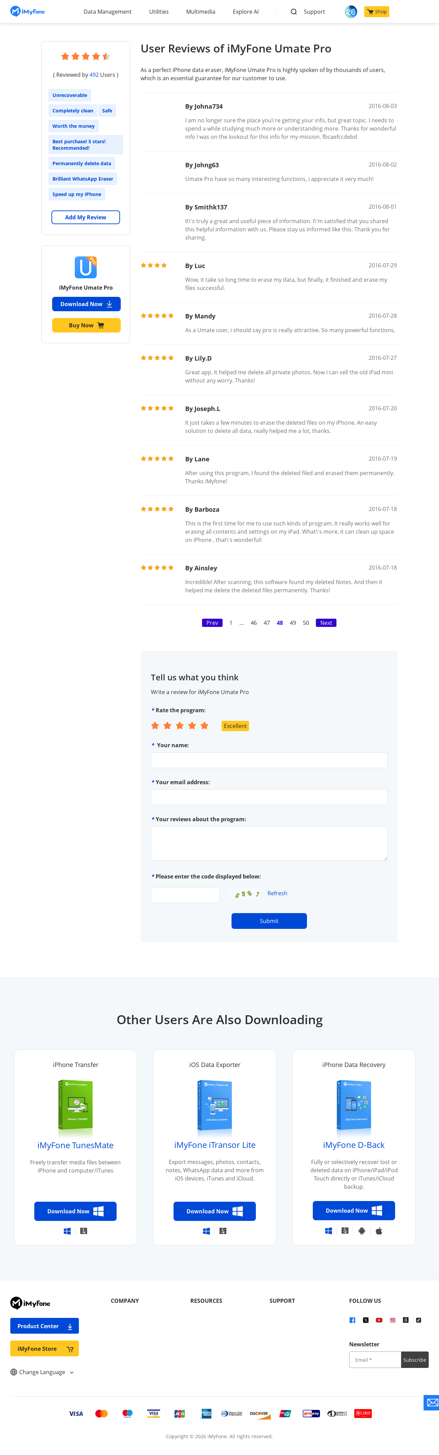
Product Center (45, 1326)
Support (314, 11)
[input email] (375, 1359)
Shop (377, 11)
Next (326, 623)
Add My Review (85, 217)
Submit (269, 921)
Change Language (41, 1372)
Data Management (108, 11)
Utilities (159, 11)
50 (306, 623)
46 (254, 623)
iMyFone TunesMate (75, 1145)
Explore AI (246, 11)
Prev (212, 623)
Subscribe (414, 1360)
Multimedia (200, 11)
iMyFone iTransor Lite (215, 1144)
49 (293, 623)
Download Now (86, 304)
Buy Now (86, 325)
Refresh (277, 893)
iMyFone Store (45, 1348)
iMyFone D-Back (354, 1144)
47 (267, 623)
